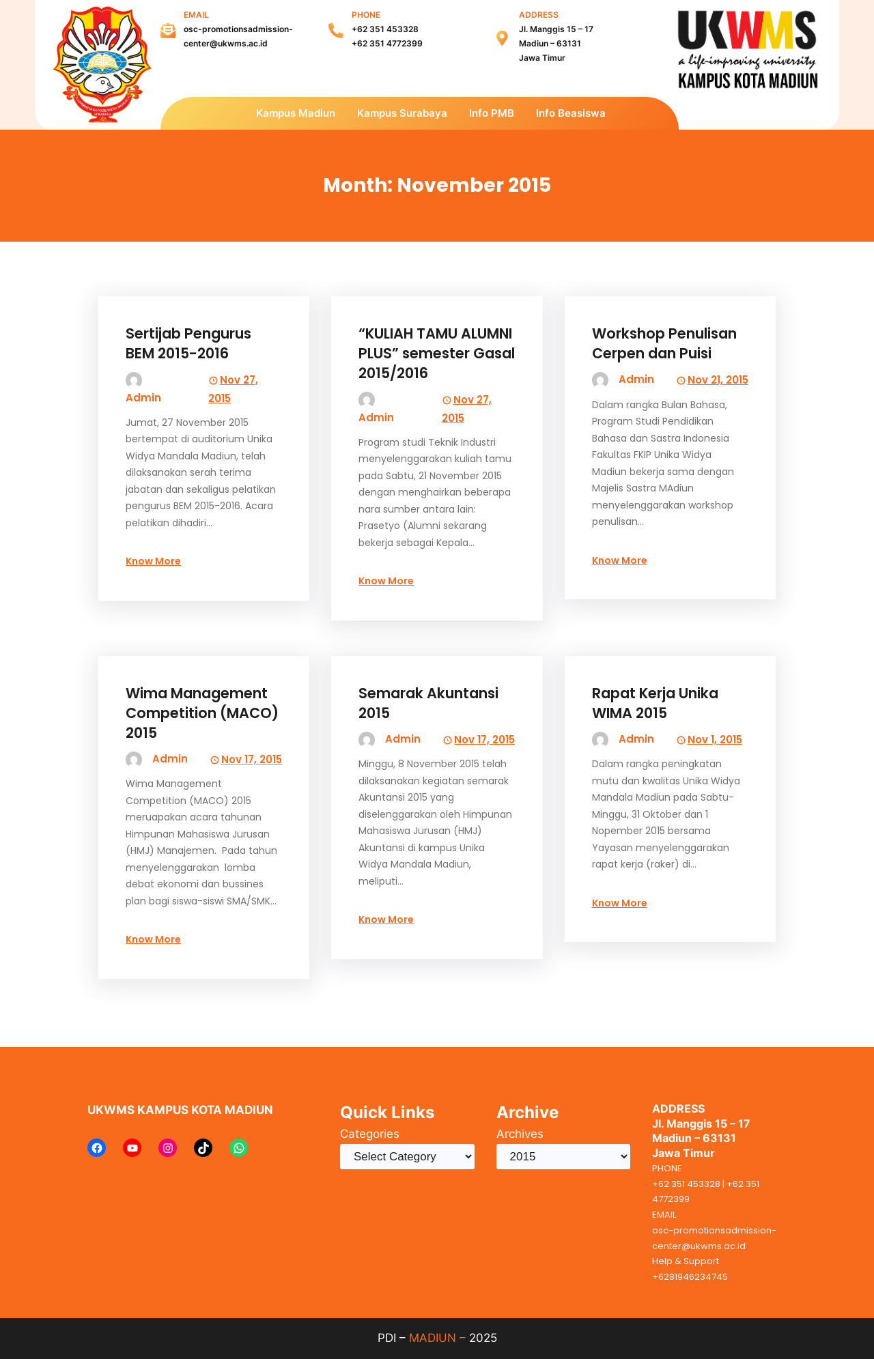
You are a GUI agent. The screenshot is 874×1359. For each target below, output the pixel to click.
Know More (153, 561)
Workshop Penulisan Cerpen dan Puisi (664, 343)
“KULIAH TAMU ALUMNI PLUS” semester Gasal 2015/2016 (436, 353)
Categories (369, 1134)
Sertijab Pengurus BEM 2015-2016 (188, 343)
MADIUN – (437, 1338)
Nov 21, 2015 (718, 380)
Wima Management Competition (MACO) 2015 (202, 713)
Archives (520, 1134)
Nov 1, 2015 (715, 739)
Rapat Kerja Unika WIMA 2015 (655, 703)
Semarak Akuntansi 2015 (428, 703)
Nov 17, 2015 (251, 759)
